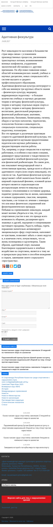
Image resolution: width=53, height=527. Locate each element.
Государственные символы (19, 2)
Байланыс (30, 524)
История (5, 392)
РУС (31, 6)
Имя (4, 313)
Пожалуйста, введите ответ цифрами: (16, 333)
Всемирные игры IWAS (11, 390)
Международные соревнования (14, 394)
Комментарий (7, 291)
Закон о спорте (6, 6)
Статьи (4, 408)
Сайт (3, 326)
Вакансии (4, 2)
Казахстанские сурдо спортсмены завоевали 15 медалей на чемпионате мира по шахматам (26, 354)
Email (4, 320)
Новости (5, 397)
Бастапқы (5, 524)
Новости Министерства (11, 399)
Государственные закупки (39, 2)
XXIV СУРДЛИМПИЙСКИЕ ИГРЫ (15, 385)
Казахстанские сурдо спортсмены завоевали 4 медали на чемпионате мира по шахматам (26, 371)
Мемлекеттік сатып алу (17, 524)
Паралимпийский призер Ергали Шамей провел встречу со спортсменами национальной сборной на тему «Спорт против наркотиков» (26, 363)
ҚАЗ (26, 6)
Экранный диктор (9, 510)
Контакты (17, 6)
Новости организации (10, 401)
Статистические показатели (13, 406)
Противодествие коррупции (13, 403)
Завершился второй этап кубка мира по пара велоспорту (26, 450)
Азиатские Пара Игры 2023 (12, 388)
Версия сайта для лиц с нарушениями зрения (26, 502)
